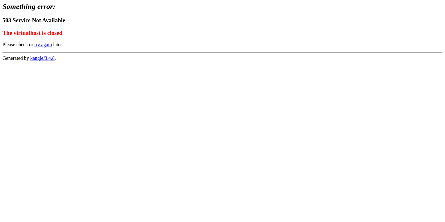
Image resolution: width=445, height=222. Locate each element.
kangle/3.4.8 (42, 58)
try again (43, 44)
